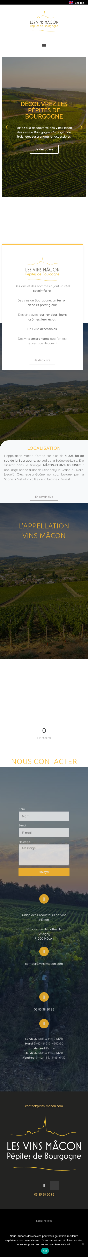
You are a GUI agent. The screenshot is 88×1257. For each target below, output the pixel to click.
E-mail (23, 848)
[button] (44, 45)
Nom (22, 831)
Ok (45, 1250)
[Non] (83, 1244)
